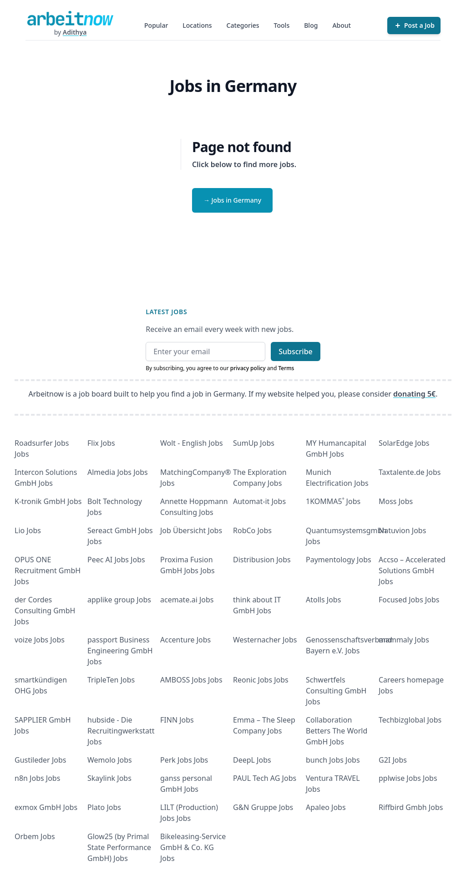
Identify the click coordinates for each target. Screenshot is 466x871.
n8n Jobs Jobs (37, 778)
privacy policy (248, 368)
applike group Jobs (119, 600)
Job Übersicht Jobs (191, 530)
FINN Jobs (177, 720)
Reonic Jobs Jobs (261, 680)
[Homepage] (70, 18)
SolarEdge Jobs (404, 443)
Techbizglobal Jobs (410, 720)
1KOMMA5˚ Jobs (333, 501)
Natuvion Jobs (402, 530)
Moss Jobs (396, 501)
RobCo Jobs (252, 530)
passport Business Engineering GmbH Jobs (120, 651)
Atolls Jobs (323, 600)
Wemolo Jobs (109, 760)
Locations (197, 25)
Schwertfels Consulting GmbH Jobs (336, 691)
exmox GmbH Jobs (46, 807)
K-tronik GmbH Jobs (48, 501)
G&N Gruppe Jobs (263, 807)
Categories (243, 25)
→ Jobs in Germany (232, 200)
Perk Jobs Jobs (184, 760)
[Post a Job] (414, 25)
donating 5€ (414, 394)
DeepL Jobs (252, 760)
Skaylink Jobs (109, 778)
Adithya (75, 32)
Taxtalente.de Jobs (410, 472)
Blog (311, 25)
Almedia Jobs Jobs (117, 472)
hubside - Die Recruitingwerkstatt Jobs (121, 731)
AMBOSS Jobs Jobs (191, 680)
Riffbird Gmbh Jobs (411, 807)
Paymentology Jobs (338, 560)
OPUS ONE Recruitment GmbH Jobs (48, 570)
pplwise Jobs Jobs (408, 778)
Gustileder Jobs (40, 760)
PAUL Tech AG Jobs (264, 778)
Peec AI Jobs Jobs (116, 560)
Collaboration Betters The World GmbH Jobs (336, 731)
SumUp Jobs (253, 443)
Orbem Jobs (35, 836)
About (341, 25)
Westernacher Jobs (265, 640)
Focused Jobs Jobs (409, 600)
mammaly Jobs (404, 640)
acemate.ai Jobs (187, 600)
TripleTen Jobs (111, 680)
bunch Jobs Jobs (333, 760)
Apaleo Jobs (326, 807)
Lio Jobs (28, 530)
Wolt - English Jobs (191, 443)
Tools (282, 25)
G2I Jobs (393, 760)
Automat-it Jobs (259, 501)
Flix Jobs (101, 443)
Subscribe (296, 351)
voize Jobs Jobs (40, 640)
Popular (156, 25)
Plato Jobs (104, 807)
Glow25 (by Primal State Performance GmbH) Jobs (119, 847)
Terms (286, 368)
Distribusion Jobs (262, 560)
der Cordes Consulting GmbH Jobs (45, 611)
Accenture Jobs (185, 640)
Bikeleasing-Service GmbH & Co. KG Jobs (193, 847)
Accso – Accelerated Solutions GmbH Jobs (412, 570)
